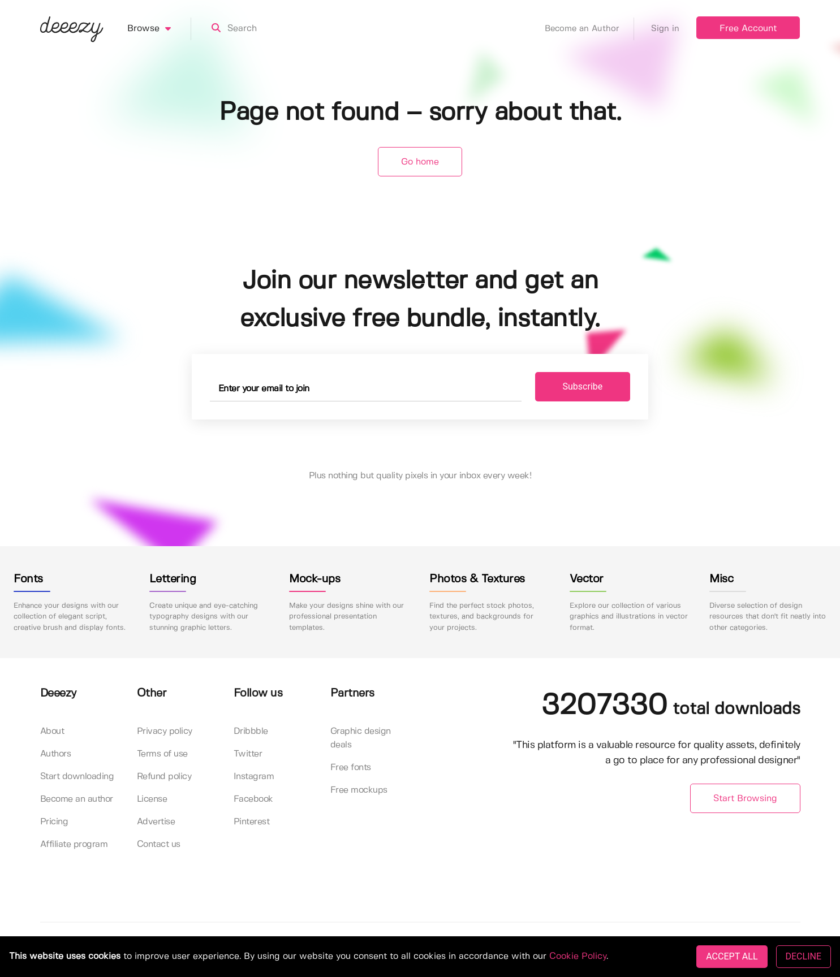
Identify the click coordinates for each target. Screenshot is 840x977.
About (52, 731)
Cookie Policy (577, 956)
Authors (55, 754)
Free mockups (358, 790)
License (152, 799)
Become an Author (589, 29)
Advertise (156, 822)
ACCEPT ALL (731, 956)
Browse (159, 29)
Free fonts (350, 767)
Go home (420, 162)
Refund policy (164, 776)
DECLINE (803, 956)
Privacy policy (164, 731)
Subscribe (583, 386)
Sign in (665, 29)
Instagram (254, 776)
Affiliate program (74, 844)
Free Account (748, 28)
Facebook (253, 799)
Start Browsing (745, 798)
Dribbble (251, 731)
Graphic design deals (360, 738)
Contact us (158, 844)
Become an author (76, 799)
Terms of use (162, 754)
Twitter (248, 754)
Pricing (54, 822)
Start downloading (77, 776)
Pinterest (252, 822)
